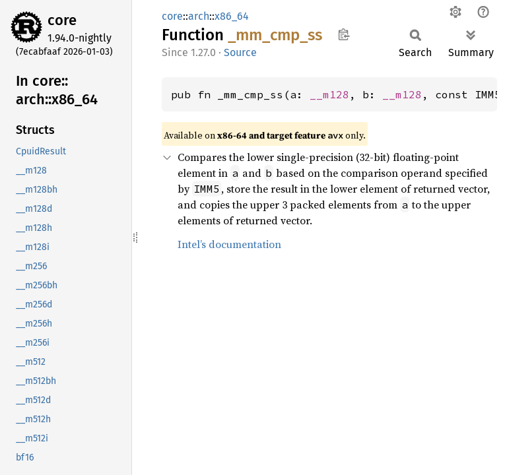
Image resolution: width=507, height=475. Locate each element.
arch (198, 16)
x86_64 (232, 16)
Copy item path (344, 34)
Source (240, 52)
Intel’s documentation (229, 244)
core (62, 20)
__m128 (329, 94)
